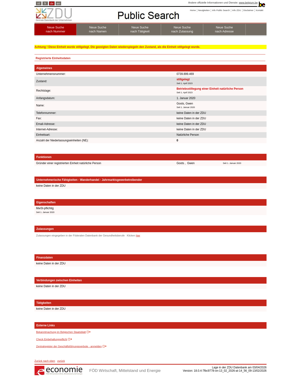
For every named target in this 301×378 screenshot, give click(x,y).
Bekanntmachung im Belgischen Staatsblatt (61, 332)
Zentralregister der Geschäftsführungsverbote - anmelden (69, 346)
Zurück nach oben (44, 360)
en (58, 3)
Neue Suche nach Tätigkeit (140, 29)
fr (45, 3)
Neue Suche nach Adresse (224, 29)
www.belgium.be (248, 2)
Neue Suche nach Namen (98, 29)
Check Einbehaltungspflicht (51, 339)
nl (39, 3)
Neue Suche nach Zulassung (182, 29)
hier (138, 235)
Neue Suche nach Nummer (55, 29)
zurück (61, 360)
